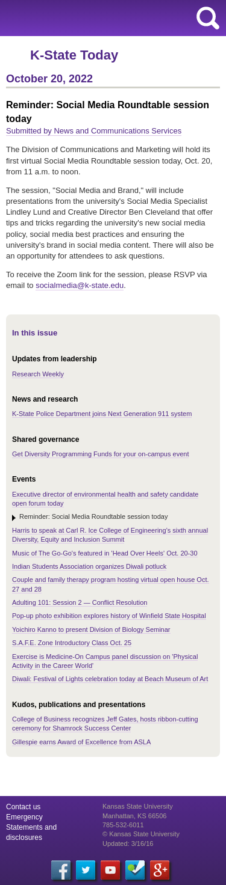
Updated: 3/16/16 (127, 843)
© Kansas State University (141, 834)
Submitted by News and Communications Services (93, 130)
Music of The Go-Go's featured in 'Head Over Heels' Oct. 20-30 (105, 553)
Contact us (23, 807)
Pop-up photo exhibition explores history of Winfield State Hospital (109, 615)
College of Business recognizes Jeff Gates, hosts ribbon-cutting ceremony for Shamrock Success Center (105, 723)
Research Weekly (38, 374)
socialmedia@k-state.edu (80, 285)
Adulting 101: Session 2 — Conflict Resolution (79, 602)
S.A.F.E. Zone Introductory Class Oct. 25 (71, 642)
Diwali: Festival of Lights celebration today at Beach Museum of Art (110, 678)
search (208, 18)
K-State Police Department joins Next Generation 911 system (102, 413)
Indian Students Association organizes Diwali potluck (89, 566)
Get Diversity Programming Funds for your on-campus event (100, 454)
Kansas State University (110, 18)
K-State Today (74, 55)
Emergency (24, 817)
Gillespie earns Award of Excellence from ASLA (81, 742)
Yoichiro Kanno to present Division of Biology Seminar (91, 629)
